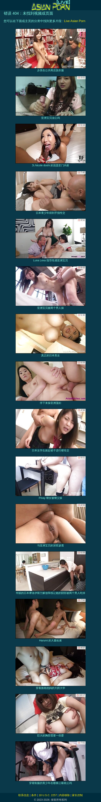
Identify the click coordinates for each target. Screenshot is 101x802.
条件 (34, 795)
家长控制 (77, 795)
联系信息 (23, 795)
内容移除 (64, 795)
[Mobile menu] (3, 5)
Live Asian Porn (74, 21)
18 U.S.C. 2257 (48, 795)
